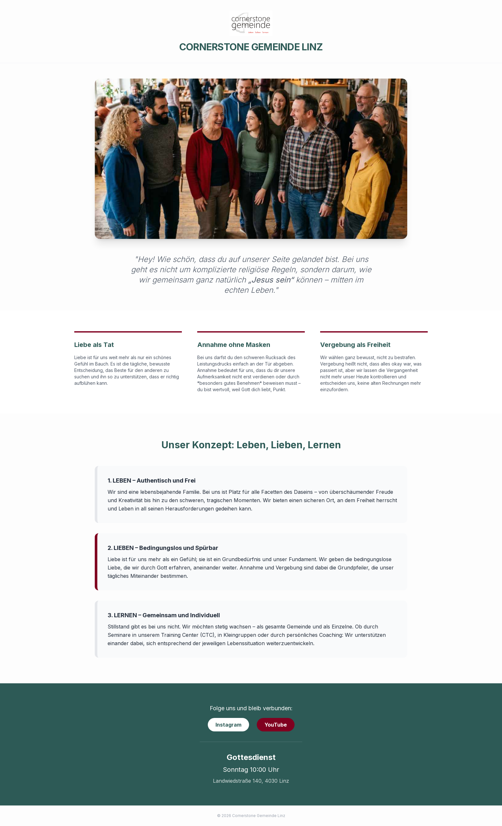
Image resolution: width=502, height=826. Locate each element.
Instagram (228, 724)
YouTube (275, 724)
